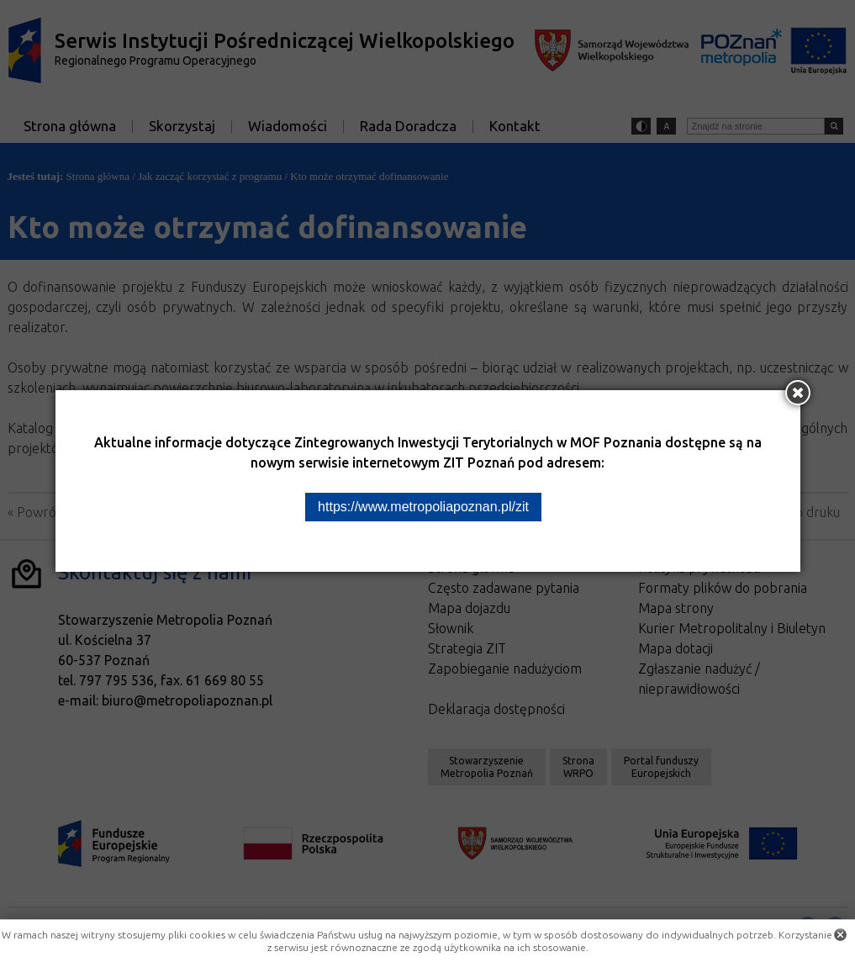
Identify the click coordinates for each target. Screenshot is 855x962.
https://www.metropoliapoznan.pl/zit (423, 507)
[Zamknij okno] (797, 392)
